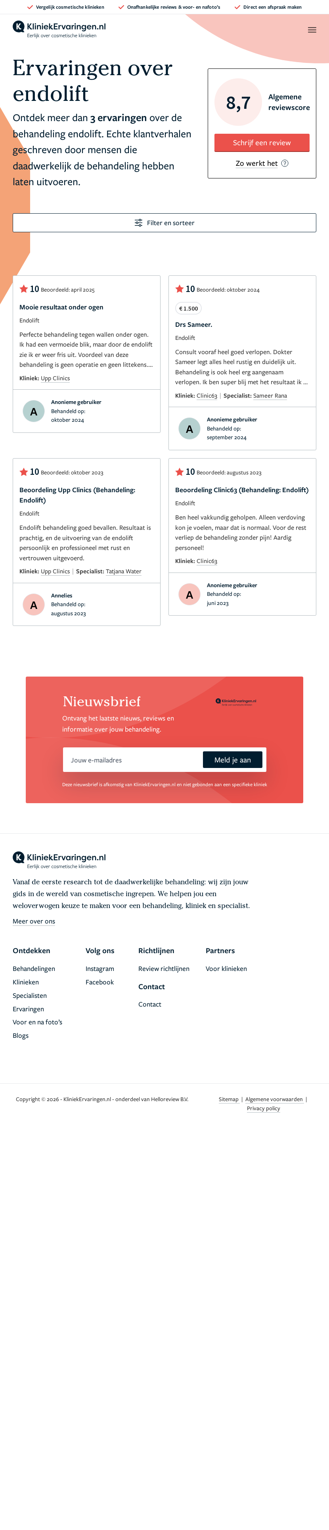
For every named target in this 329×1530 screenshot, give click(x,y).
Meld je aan (232, 759)
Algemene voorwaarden (274, 1099)
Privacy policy (263, 1108)
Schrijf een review (262, 142)
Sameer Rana (270, 395)
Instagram (100, 968)
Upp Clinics (55, 378)
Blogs (21, 1035)
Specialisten (30, 995)
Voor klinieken (226, 968)
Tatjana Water (124, 571)
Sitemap (229, 1099)
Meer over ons (34, 920)
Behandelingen (34, 968)
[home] (59, 30)
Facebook (100, 981)
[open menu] (311, 30)
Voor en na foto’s (37, 1021)
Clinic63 (207, 395)
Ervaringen (28, 1008)
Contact (149, 1004)
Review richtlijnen (163, 968)
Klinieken (26, 981)
